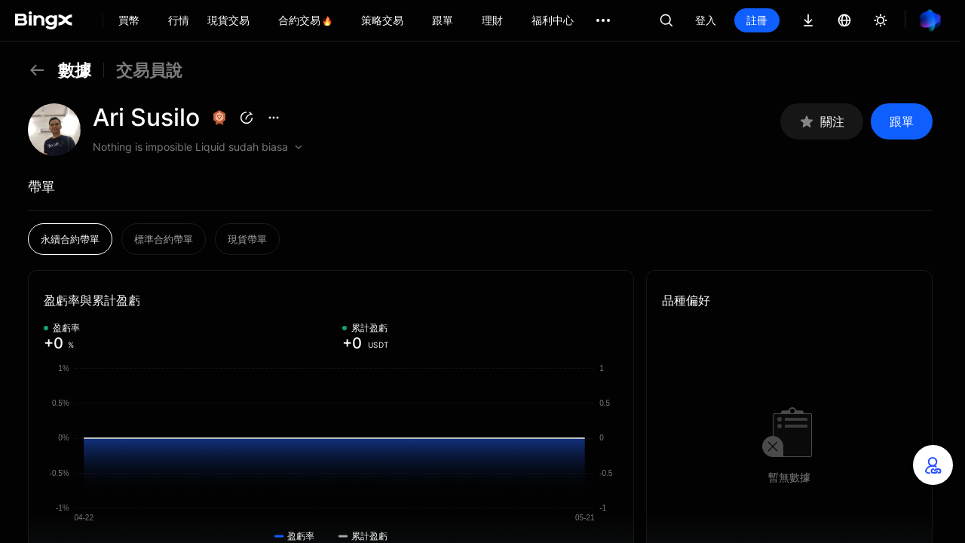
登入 (705, 20)
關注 (821, 122)
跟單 (902, 121)
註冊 (756, 20)
